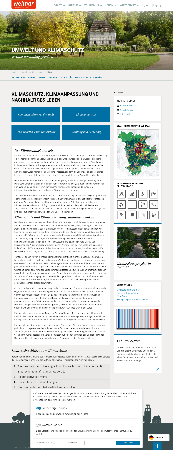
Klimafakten (122, 296)
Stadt (13, 72)
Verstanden (128, 443)
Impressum (72, 443)
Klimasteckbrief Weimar (128, 290)
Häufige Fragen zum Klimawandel (133, 300)
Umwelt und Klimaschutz (31, 72)
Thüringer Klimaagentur (128, 293)
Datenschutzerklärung (45, 443)
